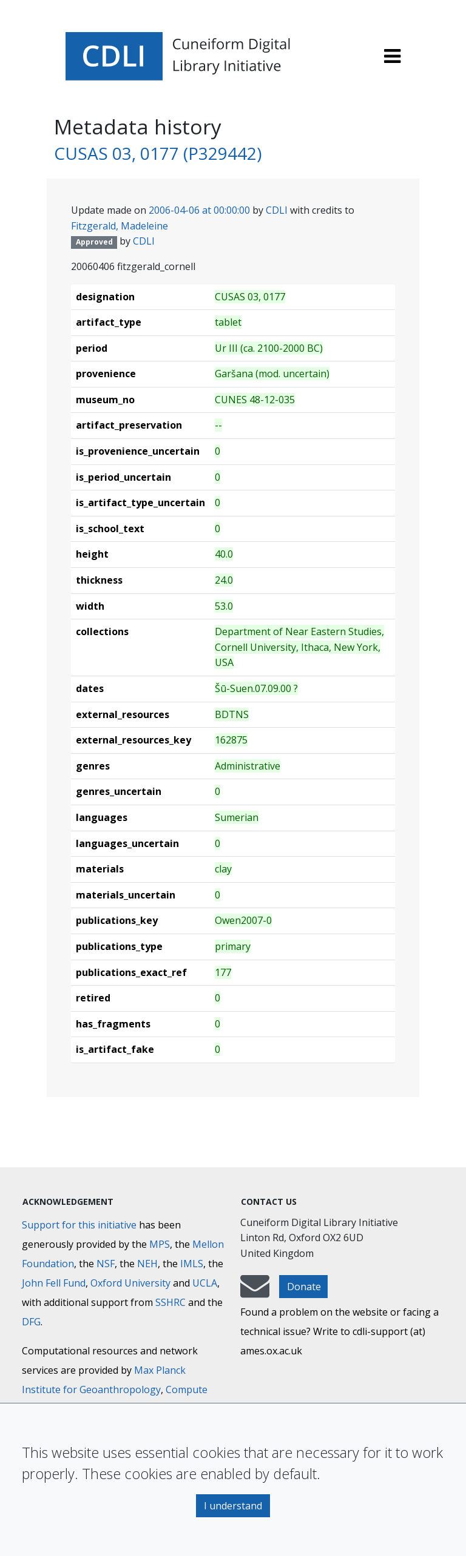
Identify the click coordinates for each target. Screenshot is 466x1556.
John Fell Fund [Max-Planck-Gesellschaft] (54, 1283)
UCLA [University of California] (204, 1283)
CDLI (277, 210)
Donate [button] (304, 1286)
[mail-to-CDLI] (254, 1292)
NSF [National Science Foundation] (105, 1263)
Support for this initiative (79, 1224)
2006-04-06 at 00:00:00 (199, 210)
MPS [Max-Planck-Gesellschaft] (159, 1244)
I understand (233, 1505)
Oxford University (130, 1283)
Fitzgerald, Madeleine (119, 225)
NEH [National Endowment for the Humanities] (147, 1263)
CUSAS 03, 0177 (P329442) (158, 153)
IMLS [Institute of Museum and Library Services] (191, 1263)
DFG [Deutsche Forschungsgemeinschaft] (31, 1321)
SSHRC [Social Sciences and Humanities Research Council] (170, 1302)
